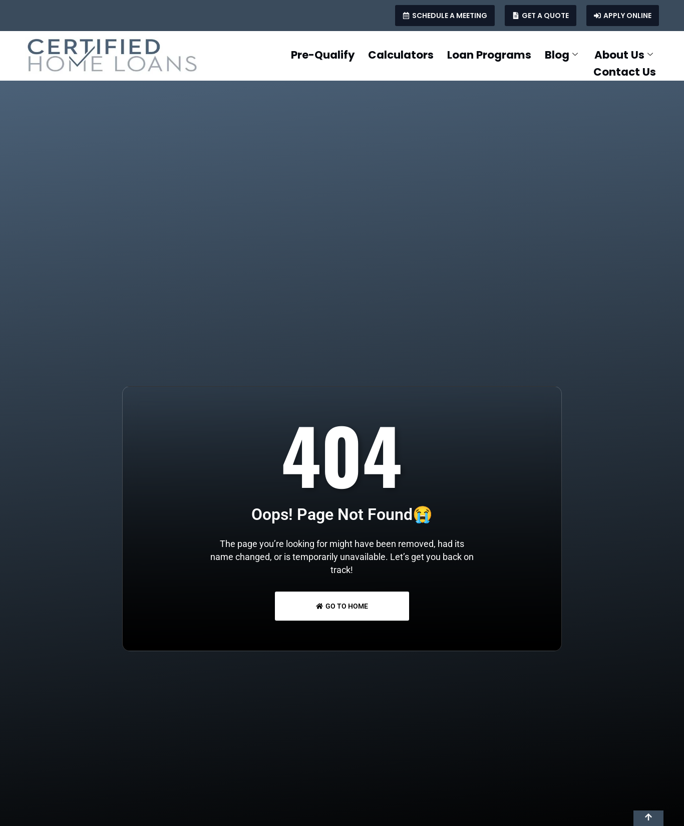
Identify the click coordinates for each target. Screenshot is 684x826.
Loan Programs (473, 54)
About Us (622, 54)
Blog (555, 54)
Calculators (372, 54)
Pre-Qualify (282, 54)
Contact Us (623, 69)
